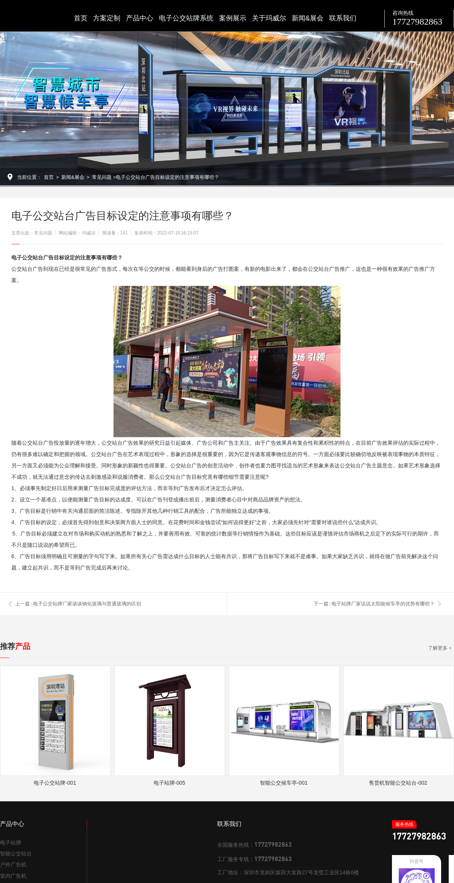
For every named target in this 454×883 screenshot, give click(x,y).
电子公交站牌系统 (186, 18)
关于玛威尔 (269, 18)
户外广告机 (13, 864)
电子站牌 (10, 843)
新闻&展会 (307, 18)
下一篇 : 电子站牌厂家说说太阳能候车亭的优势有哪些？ (374, 604)
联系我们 (342, 18)
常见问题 (102, 177)
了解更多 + (440, 648)
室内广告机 (13, 876)
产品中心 (139, 18)
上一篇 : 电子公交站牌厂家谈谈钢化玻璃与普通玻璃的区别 (78, 604)
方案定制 (106, 18)
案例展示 (232, 18)
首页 (80, 18)
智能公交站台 (16, 853)
